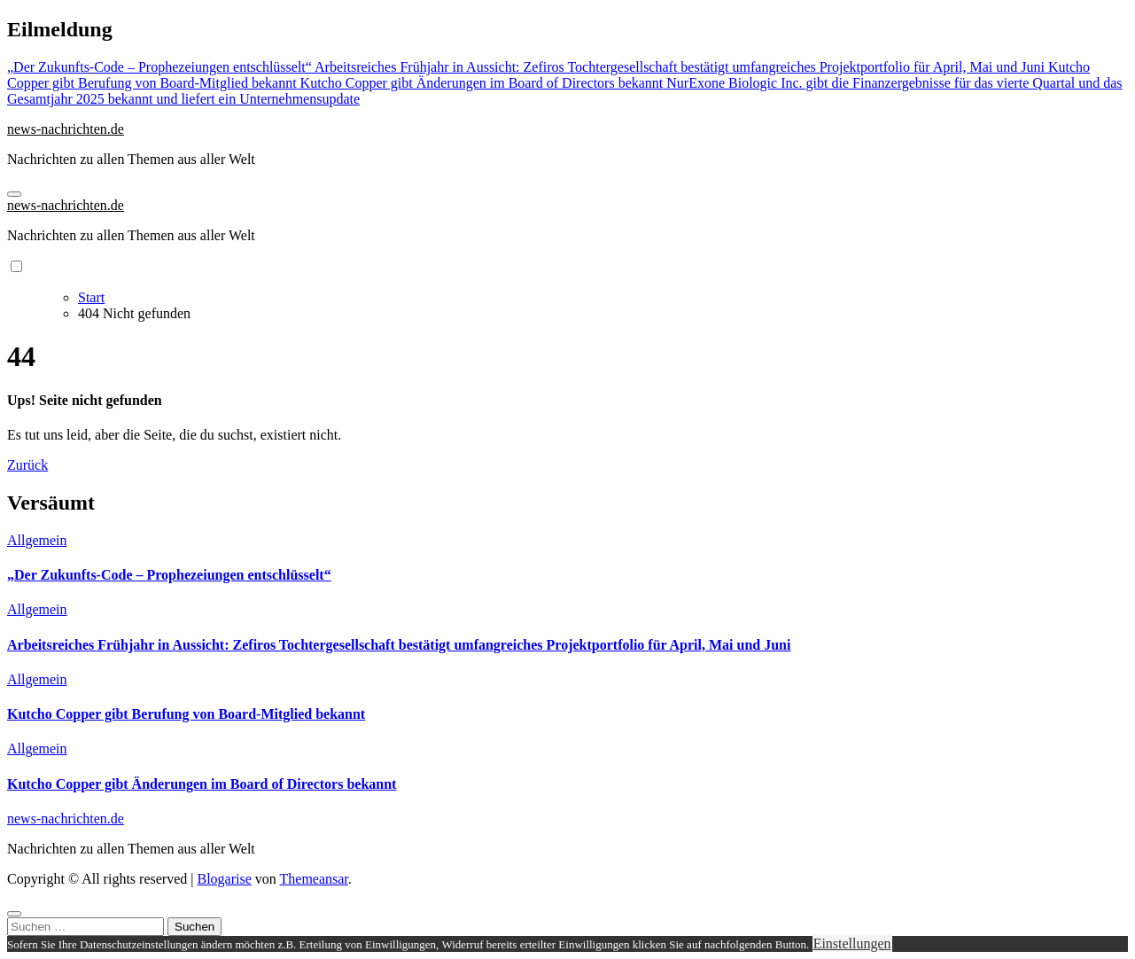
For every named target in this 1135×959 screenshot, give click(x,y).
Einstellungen (852, 943)
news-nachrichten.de (65, 128)
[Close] (14, 913)
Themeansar (314, 878)
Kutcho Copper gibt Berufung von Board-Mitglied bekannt (186, 713)
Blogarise (224, 878)
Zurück (27, 464)
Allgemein (37, 540)
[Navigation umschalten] (14, 194)
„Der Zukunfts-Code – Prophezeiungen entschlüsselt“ (169, 574)
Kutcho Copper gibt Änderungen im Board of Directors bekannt (201, 783)
